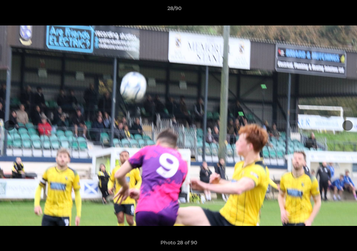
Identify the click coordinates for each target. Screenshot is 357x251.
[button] (328, 10)
